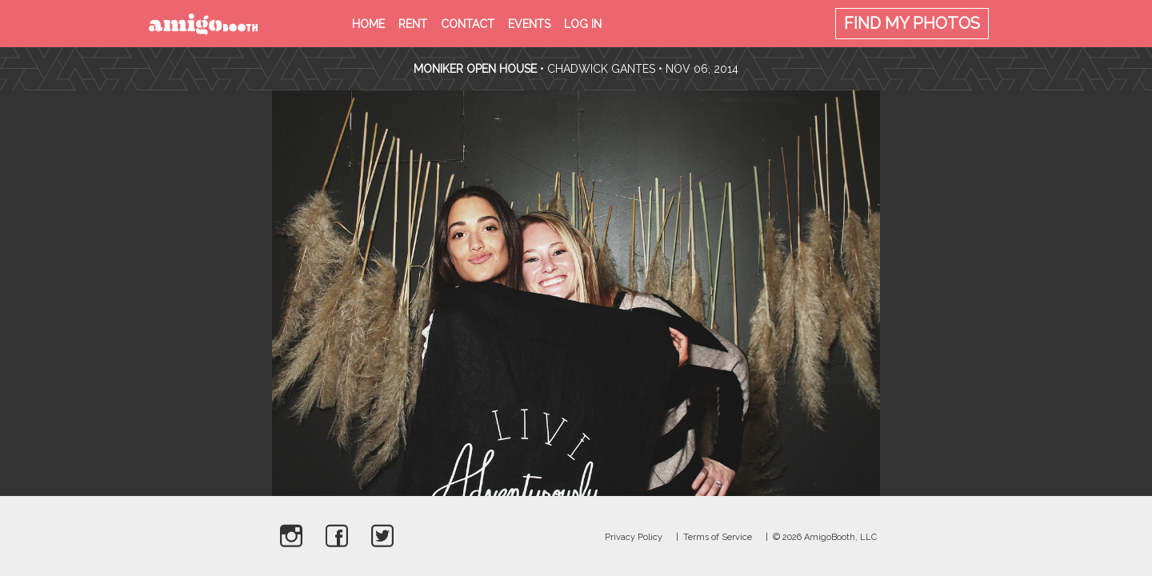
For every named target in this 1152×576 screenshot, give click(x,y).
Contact (467, 24)
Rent (412, 24)
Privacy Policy (633, 537)
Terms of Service (717, 537)
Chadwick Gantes (601, 68)
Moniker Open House (475, 68)
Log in (583, 24)
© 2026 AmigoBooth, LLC (825, 537)
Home (368, 24)
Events (529, 24)
